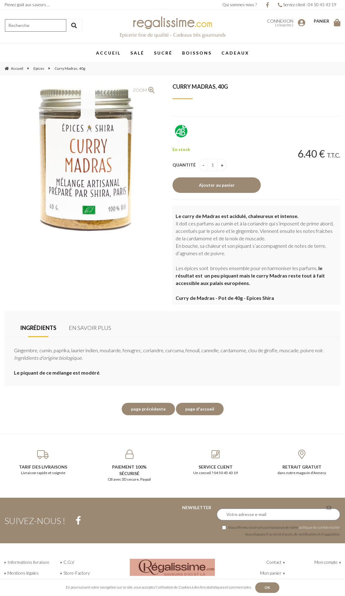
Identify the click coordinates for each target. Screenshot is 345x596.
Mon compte (326, 562)
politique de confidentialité (319, 527)
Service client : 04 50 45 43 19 (307, 4)
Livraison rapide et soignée (43, 462)
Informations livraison (28, 562)
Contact (274, 562)
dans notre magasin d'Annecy (302, 462)
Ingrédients (38, 327)
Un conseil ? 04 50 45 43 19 (215, 462)
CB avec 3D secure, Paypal (129, 466)
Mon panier (271, 573)
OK (267, 587)
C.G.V (68, 562)
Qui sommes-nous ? (239, 4)
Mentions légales (23, 573)
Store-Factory (76, 573)
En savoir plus (90, 327)
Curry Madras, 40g (200, 86)
